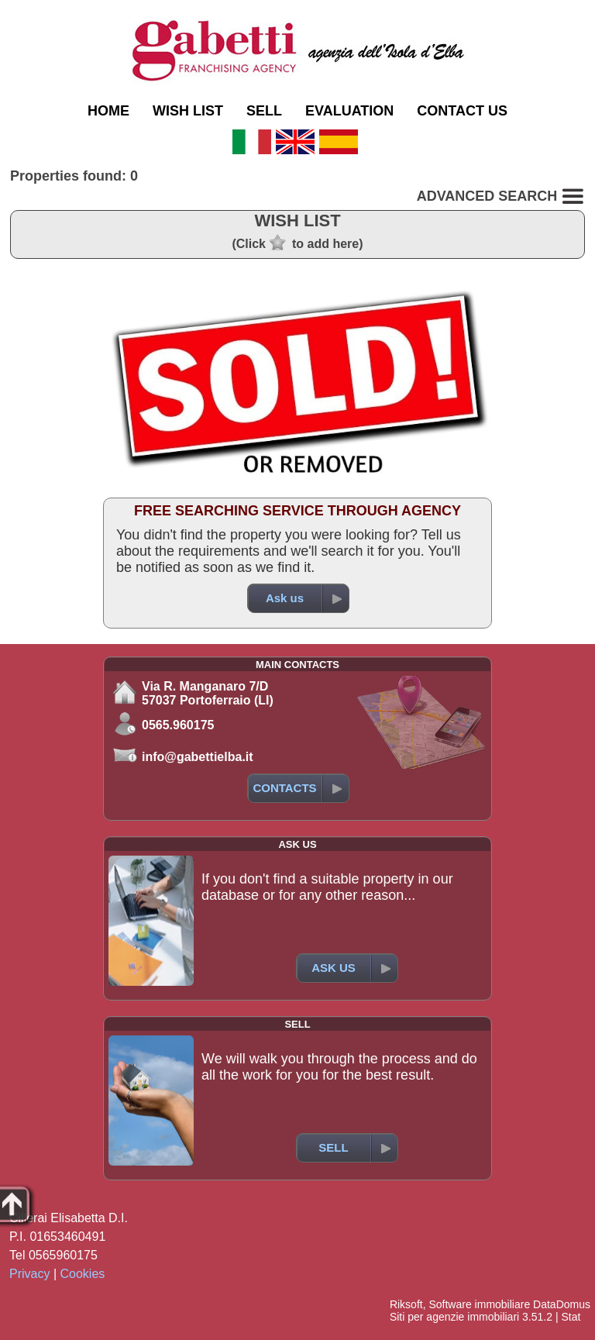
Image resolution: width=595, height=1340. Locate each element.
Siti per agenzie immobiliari (454, 1317)
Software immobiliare (479, 1304)
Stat (570, 1317)
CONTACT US (462, 111)
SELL (264, 111)
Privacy (29, 1273)
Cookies (82, 1273)
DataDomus (561, 1304)
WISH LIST (188, 111)
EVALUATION (349, 111)
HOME (108, 111)
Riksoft (406, 1304)
